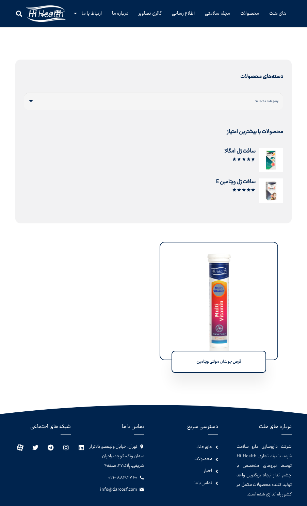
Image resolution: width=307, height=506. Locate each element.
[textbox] (266, 101)
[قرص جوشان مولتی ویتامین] (218, 247)
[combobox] (153, 101)
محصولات (203, 459)
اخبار (208, 471)
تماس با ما (203, 483)
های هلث (204, 447)
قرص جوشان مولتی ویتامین (218, 361)
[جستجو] (19, 13)
